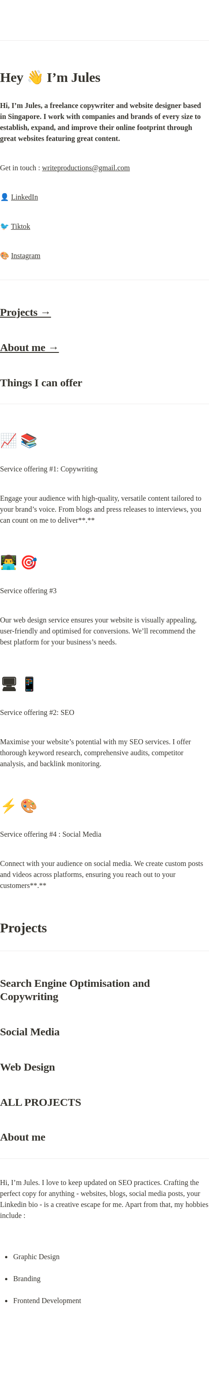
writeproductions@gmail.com (86, 168)
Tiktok (20, 226)
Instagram (25, 256)
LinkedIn (24, 197)
